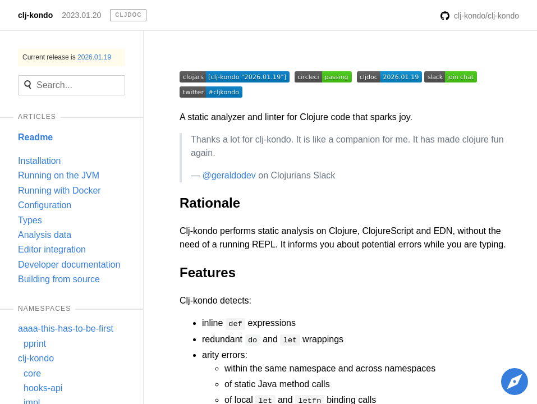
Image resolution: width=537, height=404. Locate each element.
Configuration (44, 205)
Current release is (66, 57)
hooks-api (43, 388)
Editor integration (52, 249)
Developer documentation (69, 264)
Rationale (210, 202)
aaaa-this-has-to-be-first (65, 328)
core (32, 373)
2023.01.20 (81, 15)
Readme (35, 137)
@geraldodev (228, 175)
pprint (35, 343)
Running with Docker (59, 190)
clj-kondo (35, 15)
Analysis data (44, 235)
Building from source (59, 279)
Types (30, 220)
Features (208, 272)
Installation (39, 161)
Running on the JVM (58, 175)
